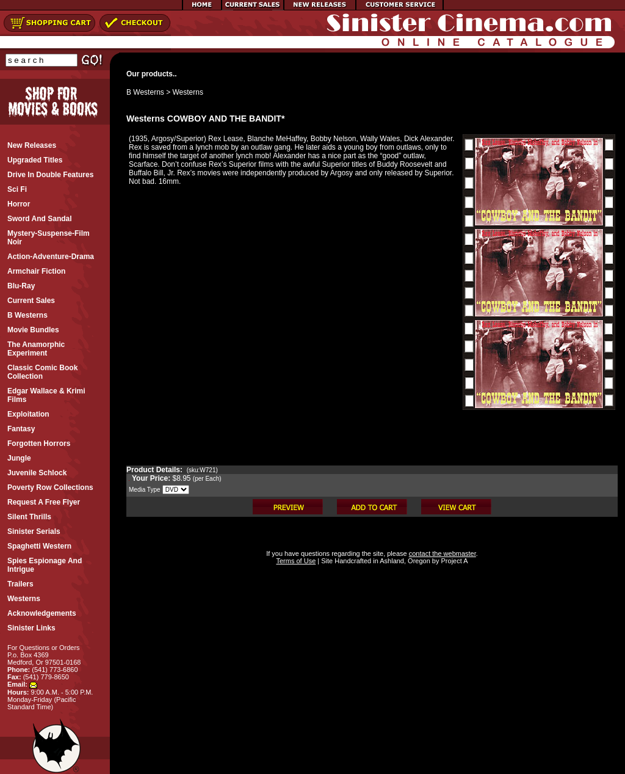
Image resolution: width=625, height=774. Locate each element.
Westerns (188, 92)
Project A (453, 560)
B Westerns (145, 92)
